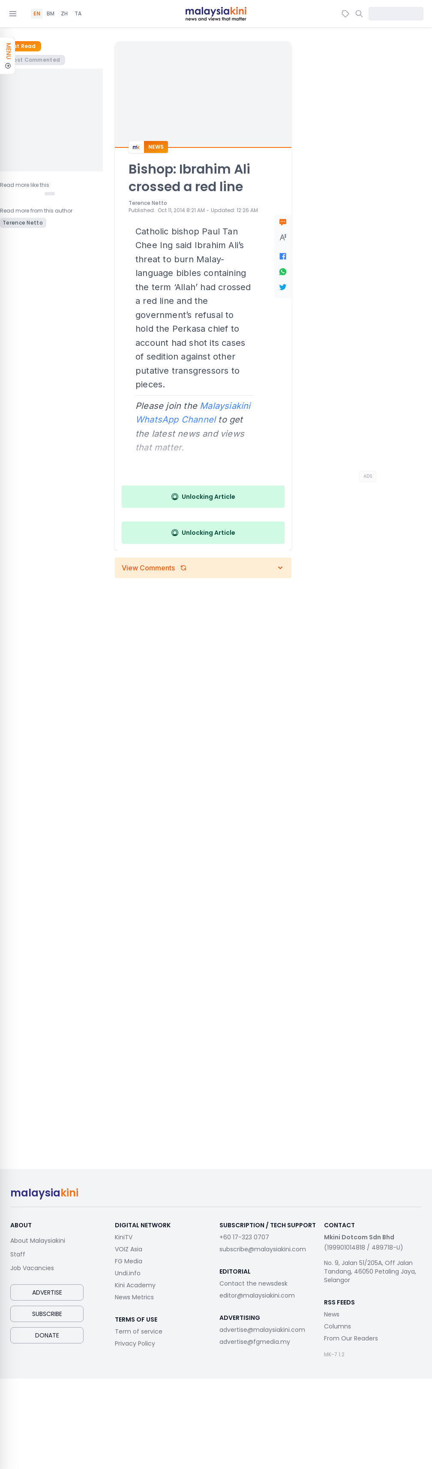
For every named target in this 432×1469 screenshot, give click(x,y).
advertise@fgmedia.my (254, 1341)
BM (50, 13)
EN (36, 13)
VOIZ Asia (128, 1249)
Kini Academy (135, 1285)
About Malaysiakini (37, 1240)
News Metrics (134, 1297)
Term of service (138, 1331)
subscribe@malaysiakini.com (262, 1249)
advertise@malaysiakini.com (262, 1329)
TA (78, 13)
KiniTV (123, 1237)
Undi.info (128, 1273)
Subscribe (47, 1314)
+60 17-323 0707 (244, 1237)
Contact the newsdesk (253, 1283)
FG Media (128, 1261)
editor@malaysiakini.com (257, 1295)
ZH (64, 13)
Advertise (47, 1292)
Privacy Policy (135, 1343)
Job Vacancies (32, 1268)
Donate (47, 1335)
